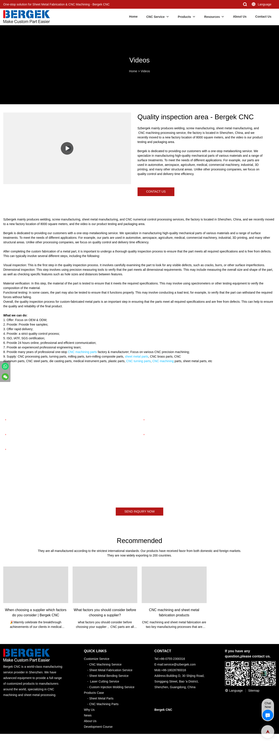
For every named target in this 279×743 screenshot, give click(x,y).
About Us (240, 16)
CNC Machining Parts (104, 704)
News (88, 715)
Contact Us (263, 16)
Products (184, 16)
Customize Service (96, 659)
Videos (145, 71)
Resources (212, 16)
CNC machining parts (82, 352)
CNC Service (155, 16)
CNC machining (163, 361)
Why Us (89, 709)
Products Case (94, 692)
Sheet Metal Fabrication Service (110, 670)
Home (133, 16)
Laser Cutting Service (104, 681)
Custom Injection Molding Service (111, 687)
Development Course (98, 726)
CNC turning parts (138, 361)
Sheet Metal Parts (101, 698)
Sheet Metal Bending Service (109, 675)
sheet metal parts (136, 356)
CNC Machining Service (105, 664)
